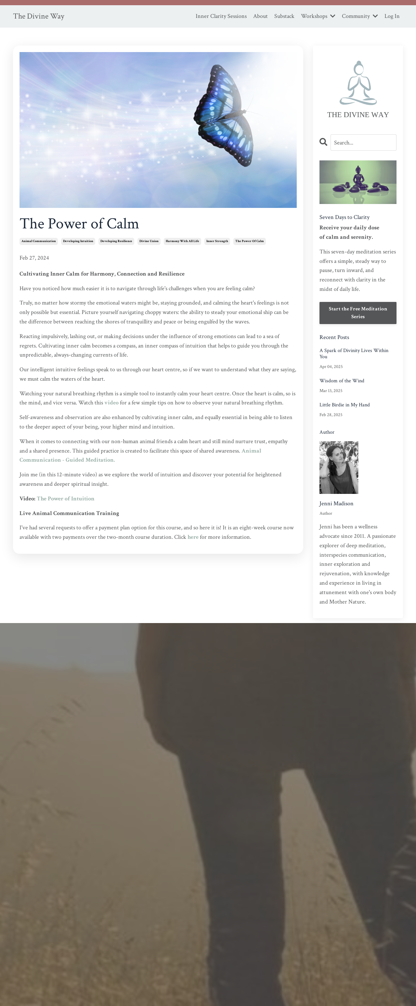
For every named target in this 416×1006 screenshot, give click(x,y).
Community (360, 16)
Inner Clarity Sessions (221, 16)
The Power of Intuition (66, 498)
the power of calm (249, 241)
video (111, 402)
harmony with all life (182, 241)
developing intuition (78, 241)
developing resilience (116, 241)
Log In (392, 16)
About (260, 16)
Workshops (318, 16)
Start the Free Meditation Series (358, 313)
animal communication (38, 241)
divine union (149, 241)
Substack (284, 16)
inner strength (217, 241)
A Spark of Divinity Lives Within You (353, 353)
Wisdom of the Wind (341, 381)
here (193, 537)
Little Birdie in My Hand (344, 405)
